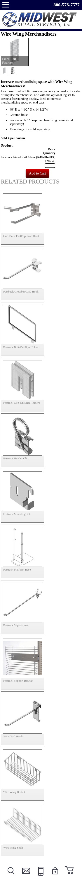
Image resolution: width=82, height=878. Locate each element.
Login (55, 876)
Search (10, 876)
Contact (25, 876)
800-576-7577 (67, 4)
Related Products (30, 181)
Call (40, 876)
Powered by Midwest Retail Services (41, 19)
